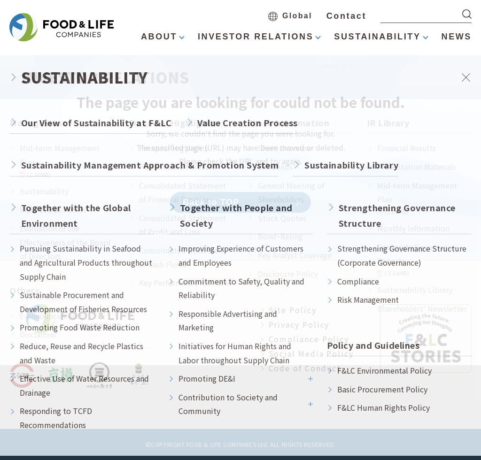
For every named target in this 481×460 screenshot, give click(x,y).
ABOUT (159, 36)
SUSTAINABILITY (377, 36)
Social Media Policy (311, 353)
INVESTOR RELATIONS (255, 36)
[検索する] (467, 14)
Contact (346, 16)
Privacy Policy (299, 324)
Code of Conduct (305, 368)
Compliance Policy (309, 339)
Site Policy (293, 309)
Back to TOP (211, 202)
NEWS (457, 36)
